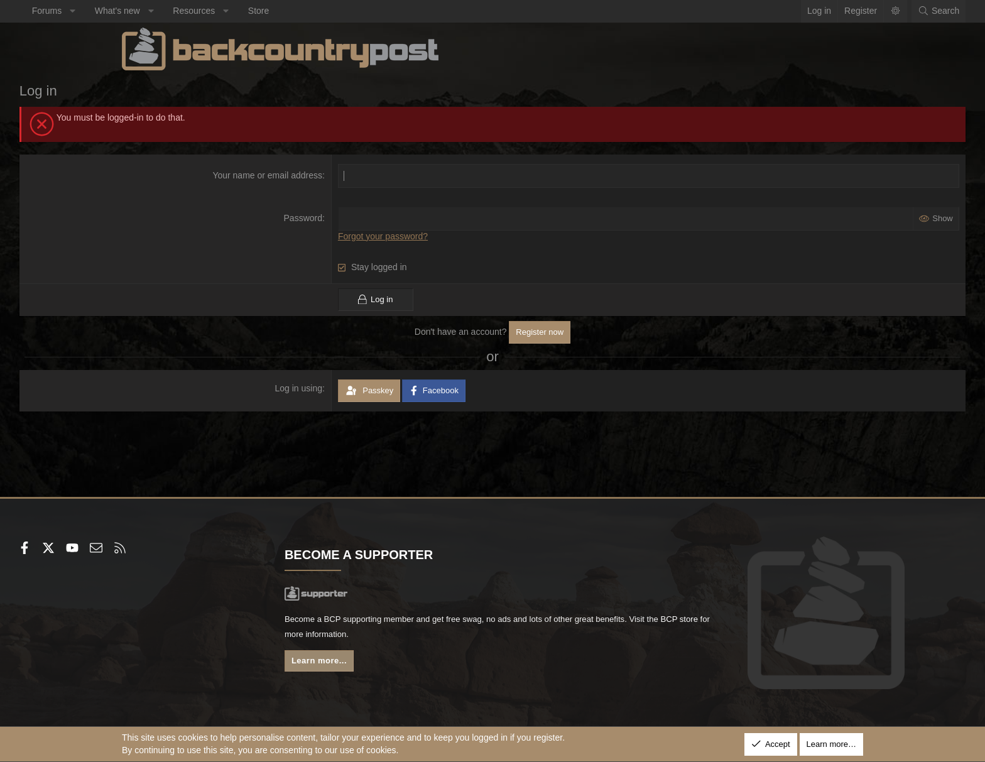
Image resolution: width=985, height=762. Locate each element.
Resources (297, 11)
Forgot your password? (417, 236)
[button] (175, 11)
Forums (149, 11)
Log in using (333, 388)
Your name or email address (302, 175)
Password (337, 218)
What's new (219, 11)
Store (361, 11)
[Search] (836, 11)
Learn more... (373, 664)
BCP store (450, 637)
